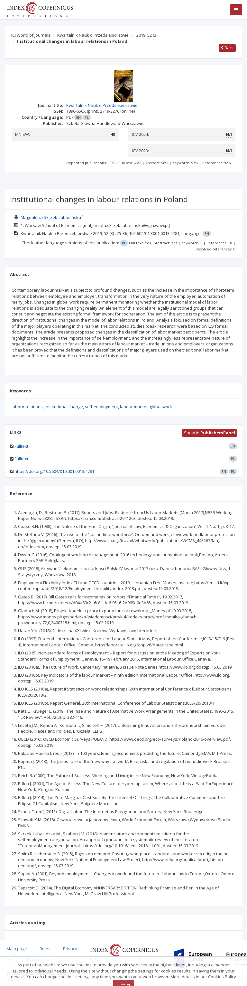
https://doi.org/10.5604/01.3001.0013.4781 (54, 471)
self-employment (101, 406)
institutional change (64, 406)
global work (161, 406)
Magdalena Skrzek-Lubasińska (51, 217)
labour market (134, 406)
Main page (16, 949)
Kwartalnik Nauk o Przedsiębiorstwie (93, 35)
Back (227, 48)
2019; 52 (146, 35)
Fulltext (21, 446)
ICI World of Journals (30, 35)
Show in (209, 433)
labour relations (27, 406)
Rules (45, 949)
